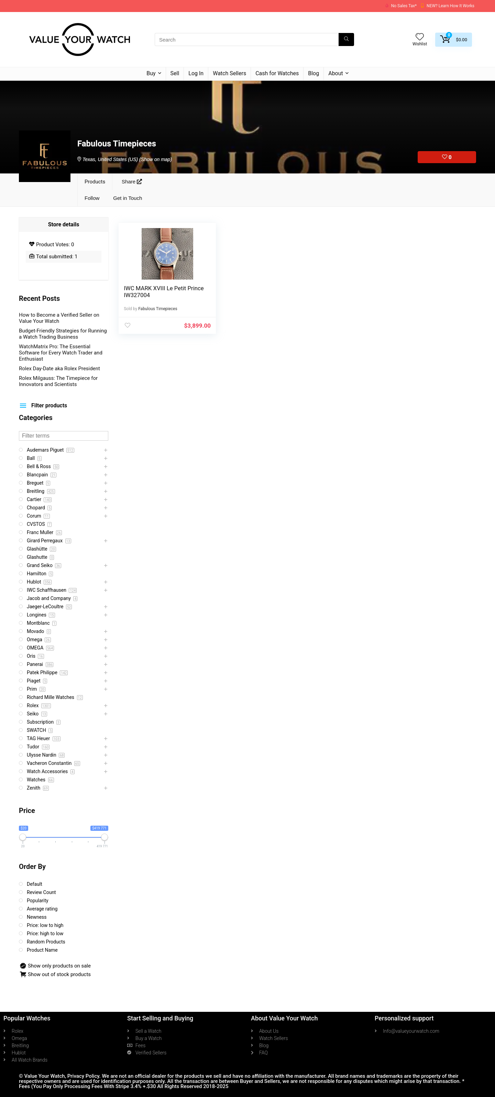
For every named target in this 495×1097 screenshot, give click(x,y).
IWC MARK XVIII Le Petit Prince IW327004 (155, 291)
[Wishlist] (420, 37)
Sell (174, 73)
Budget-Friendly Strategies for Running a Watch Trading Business (63, 334)
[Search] (346, 39)
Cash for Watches (277, 73)
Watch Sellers (229, 73)
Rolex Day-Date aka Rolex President (59, 368)
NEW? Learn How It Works (450, 5)
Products (95, 182)
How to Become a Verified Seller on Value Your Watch (59, 318)
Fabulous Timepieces (157, 308)
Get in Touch (127, 198)
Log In (196, 73)
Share (132, 181)
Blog (313, 73)
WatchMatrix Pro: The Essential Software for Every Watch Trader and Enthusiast (60, 352)
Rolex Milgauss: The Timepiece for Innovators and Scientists (58, 381)
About (335, 73)
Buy (150, 73)
